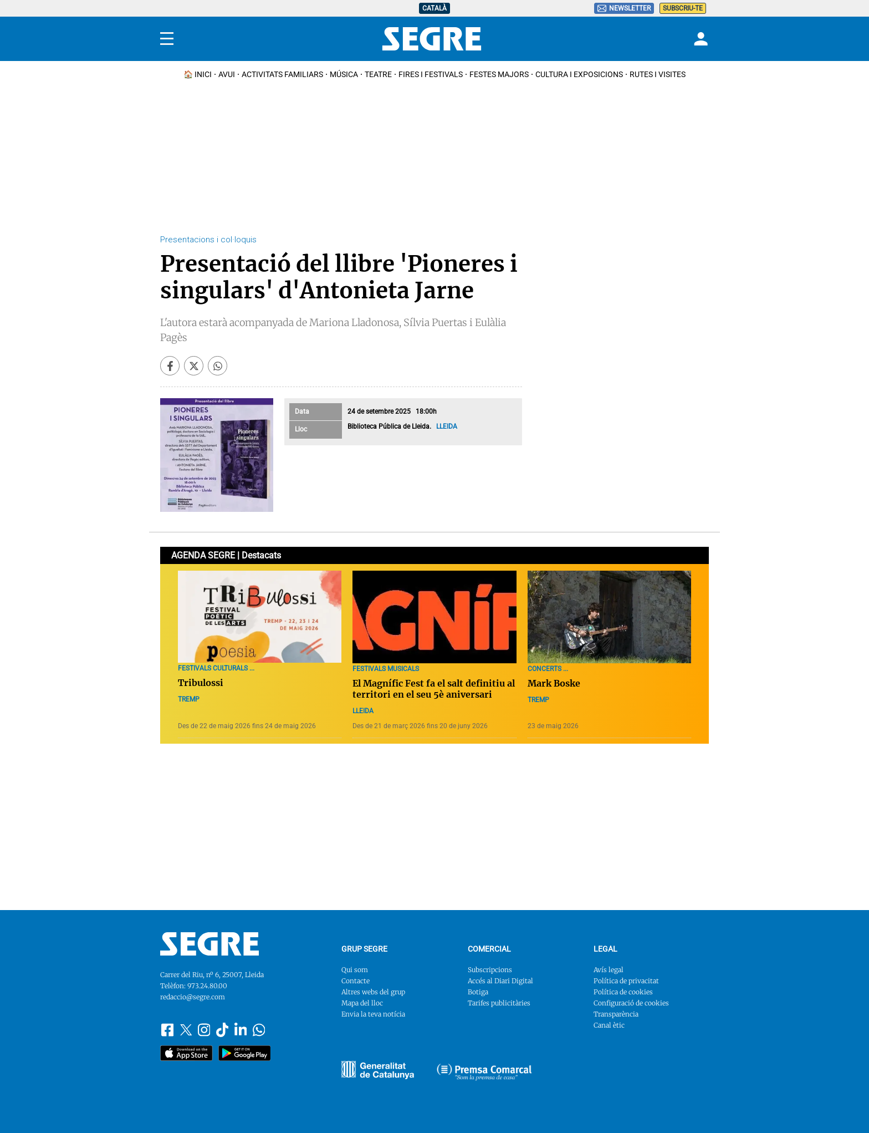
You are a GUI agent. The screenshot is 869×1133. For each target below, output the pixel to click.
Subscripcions (490, 970)
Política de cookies (623, 992)
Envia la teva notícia (373, 1014)
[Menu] (166, 38)
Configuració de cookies (631, 1003)
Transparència (616, 1014)
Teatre (378, 74)
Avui (226, 74)
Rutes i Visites (658, 74)
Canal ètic (609, 1025)
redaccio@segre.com (192, 997)
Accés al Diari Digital (500, 981)
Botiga (478, 992)
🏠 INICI (197, 74)
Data (302, 411)
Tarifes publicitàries (499, 1003)
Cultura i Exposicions (579, 74)
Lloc (301, 429)
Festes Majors (499, 74)
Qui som (354, 970)
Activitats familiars (282, 74)
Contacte (355, 981)
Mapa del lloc (362, 1003)
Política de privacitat (626, 981)
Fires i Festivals (430, 74)
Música (344, 74)
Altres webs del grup (373, 992)
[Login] (699, 38)
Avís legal (608, 970)
